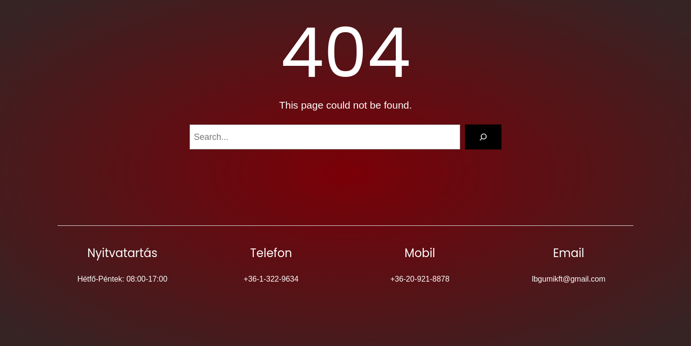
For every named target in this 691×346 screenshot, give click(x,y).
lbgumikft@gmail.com (568, 279)
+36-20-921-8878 (419, 279)
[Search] (483, 136)
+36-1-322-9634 (271, 279)
